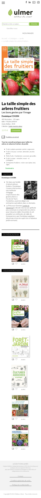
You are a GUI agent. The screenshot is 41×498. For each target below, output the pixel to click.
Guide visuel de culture (15, 126)
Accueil (4, 38)
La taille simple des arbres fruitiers (15, 41)
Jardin (21, 38)
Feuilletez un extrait (12, 137)
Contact (20, 476)
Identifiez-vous (12, 28)
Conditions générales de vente (21, 480)
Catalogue (13, 38)
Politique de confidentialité (20, 485)
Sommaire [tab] (8, 168)
